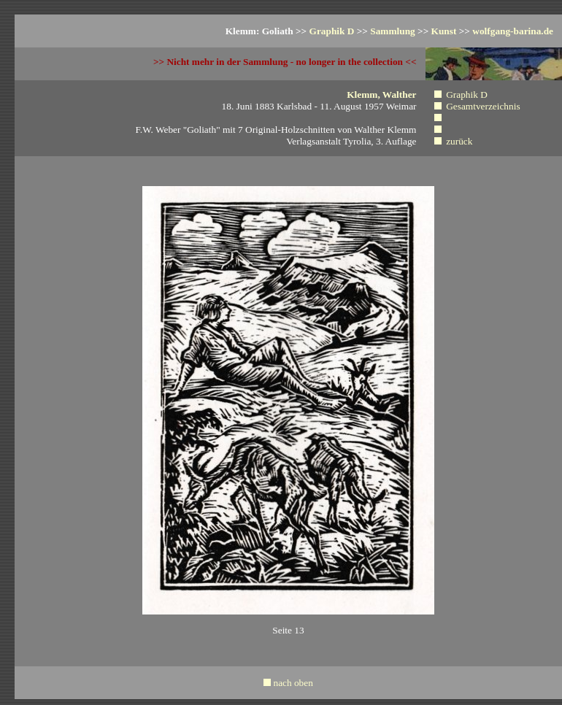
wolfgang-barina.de (512, 31)
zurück (459, 141)
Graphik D (332, 31)
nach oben (292, 682)
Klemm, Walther (381, 94)
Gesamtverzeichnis (483, 106)
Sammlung (392, 31)
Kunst (444, 31)
